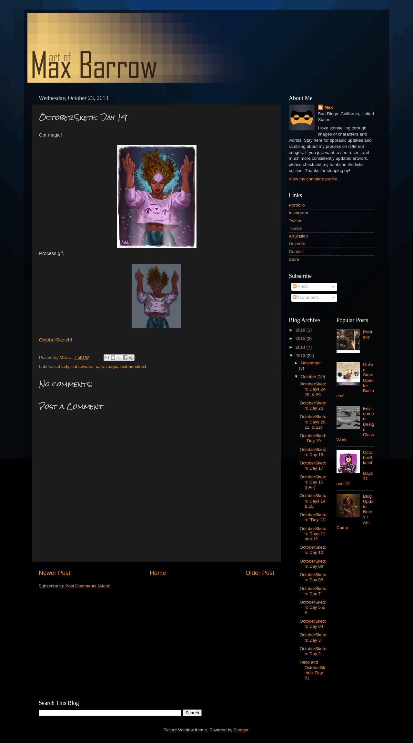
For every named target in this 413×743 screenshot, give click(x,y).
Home (158, 572)
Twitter (295, 220)
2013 (301, 355)
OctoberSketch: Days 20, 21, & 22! (313, 421)
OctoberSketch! (55, 339)
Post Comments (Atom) (88, 586)
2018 (301, 330)
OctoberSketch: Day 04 (313, 624)
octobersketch (133, 366)
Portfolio (297, 205)
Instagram (298, 212)
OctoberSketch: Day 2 (313, 651)
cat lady (61, 366)
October (309, 376)
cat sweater (82, 366)
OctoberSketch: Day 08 (313, 577)
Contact (296, 251)
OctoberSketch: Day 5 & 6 (313, 607)
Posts (301, 286)
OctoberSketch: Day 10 (313, 550)
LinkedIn (297, 243)
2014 (301, 347)
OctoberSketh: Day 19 (313, 438)
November (311, 363)
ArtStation (298, 236)
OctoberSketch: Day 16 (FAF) (313, 482)
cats (100, 366)
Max (328, 107)
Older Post (260, 572)
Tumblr (295, 228)
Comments (306, 297)
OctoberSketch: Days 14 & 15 (313, 500)
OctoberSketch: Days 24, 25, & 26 (313, 389)
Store (294, 259)
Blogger (241, 730)
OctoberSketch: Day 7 (313, 591)
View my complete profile (313, 179)
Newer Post (54, 572)
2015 (301, 338)
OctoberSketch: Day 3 (313, 637)
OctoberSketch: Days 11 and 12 (313, 533)
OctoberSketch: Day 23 (313, 406)
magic (112, 366)
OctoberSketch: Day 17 (313, 466)
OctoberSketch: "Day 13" (313, 517)
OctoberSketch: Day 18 (313, 452)
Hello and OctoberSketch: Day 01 (312, 670)
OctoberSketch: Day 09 (313, 564)
